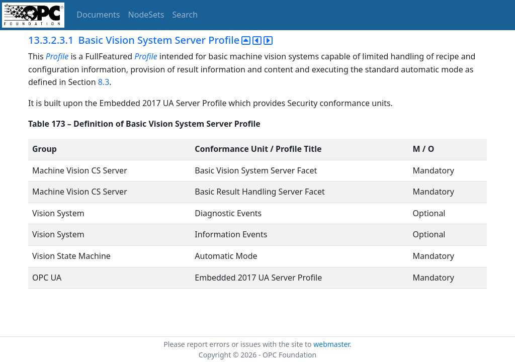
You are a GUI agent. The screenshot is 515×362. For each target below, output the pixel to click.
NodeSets (146, 14)
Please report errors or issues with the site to (238, 344)
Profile (57, 56)
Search (185, 14)
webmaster (331, 344)
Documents (98, 14)
